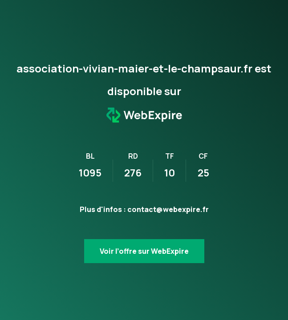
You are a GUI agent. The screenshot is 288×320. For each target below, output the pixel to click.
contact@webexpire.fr (168, 209)
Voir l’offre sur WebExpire (144, 251)
